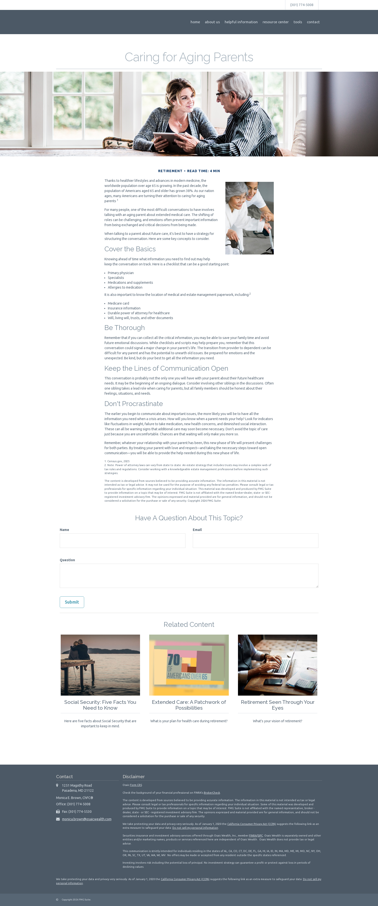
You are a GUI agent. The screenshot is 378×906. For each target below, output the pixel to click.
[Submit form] (72, 602)
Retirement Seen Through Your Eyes (277, 705)
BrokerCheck (212, 792)
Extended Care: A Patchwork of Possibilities (189, 705)
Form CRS (136, 784)
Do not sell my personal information (195, 827)
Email (197, 530)
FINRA (253, 835)
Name (64, 530)
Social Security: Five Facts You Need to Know (100, 705)
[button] (212, 22)
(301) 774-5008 (301, 5)
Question (67, 560)
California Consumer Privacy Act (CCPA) (251, 823)
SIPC (260, 835)
